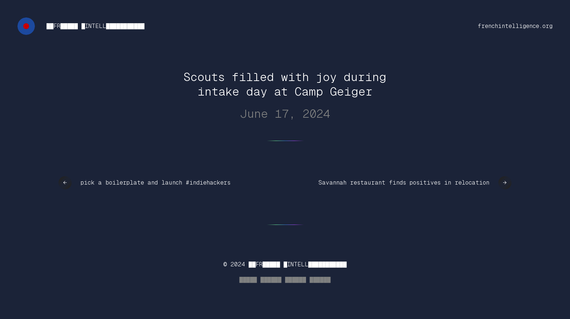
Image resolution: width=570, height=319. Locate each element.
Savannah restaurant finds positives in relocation (403, 182)
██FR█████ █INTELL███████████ (95, 26)
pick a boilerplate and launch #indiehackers (155, 182)
